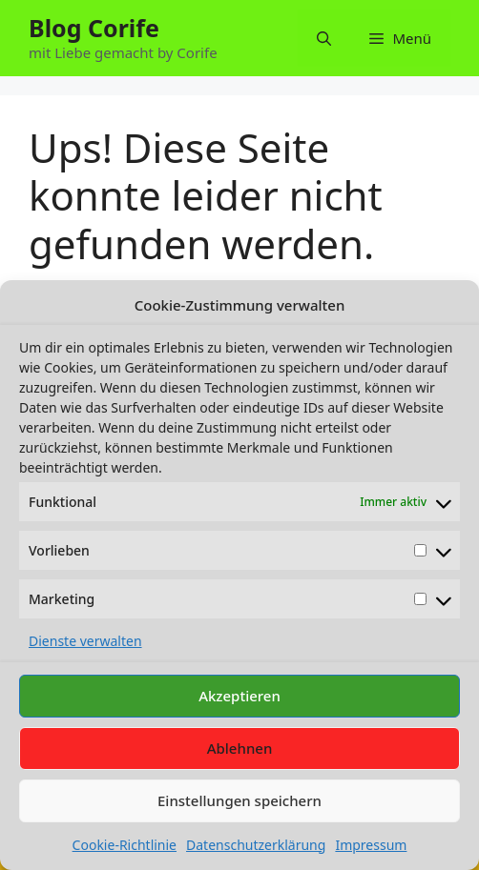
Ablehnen (240, 748)
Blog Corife (94, 27)
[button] (324, 38)
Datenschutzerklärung (255, 845)
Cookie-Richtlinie (125, 845)
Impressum (370, 845)
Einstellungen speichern (239, 800)
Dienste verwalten (85, 641)
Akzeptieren (239, 695)
